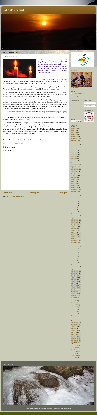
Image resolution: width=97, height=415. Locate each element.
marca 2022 (74, 232)
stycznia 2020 (74, 287)
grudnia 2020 (74, 264)
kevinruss (50, 408)
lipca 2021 (73, 250)
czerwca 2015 (74, 351)
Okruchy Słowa (14, 10)
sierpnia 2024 (74, 171)
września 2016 (74, 322)
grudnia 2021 (74, 238)
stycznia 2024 (74, 185)
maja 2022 (73, 228)
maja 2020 (73, 279)
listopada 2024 (74, 164)
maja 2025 (73, 152)
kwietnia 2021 (74, 256)
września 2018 (74, 291)
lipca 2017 (73, 303)
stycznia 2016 (74, 336)
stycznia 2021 (74, 262)
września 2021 (74, 246)
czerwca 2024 (74, 175)
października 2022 (75, 217)
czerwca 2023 (74, 201)
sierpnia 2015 (74, 347)
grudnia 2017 (74, 295)
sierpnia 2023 (74, 197)
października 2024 (75, 166)
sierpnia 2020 (74, 273)
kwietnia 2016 (74, 330)
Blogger (69, 408)
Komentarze (88, 105)
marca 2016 (74, 332)
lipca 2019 (73, 289)
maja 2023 (73, 203)
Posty (87, 102)
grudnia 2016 (74, 315)
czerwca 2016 (74, 326)
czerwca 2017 (74, 305)
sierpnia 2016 (74, 324)
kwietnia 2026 (74, 128)
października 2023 (75, 191)
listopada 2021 (74, 240)
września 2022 (74, 220)
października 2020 (75, 268)
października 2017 (75, 297)
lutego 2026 (74, 132)
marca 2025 (74, 156)
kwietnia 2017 (74, 307)
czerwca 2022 (74, 226)
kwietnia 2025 (74, 154)
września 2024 (74, 169)
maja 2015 (73, 353)
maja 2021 (73, 254)
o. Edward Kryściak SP (79, 93)
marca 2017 (74, 309)
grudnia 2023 (74, 187)
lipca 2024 (73, 173)
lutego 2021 (74, 260)
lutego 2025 (74, 158)
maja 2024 (73, 177)
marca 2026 (74, 130)
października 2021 (75, 242)
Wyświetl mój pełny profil (77, 96)
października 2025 (75, 140)
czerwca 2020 (74, 277)
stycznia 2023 (74, 211)
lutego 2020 (74, 285)
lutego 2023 (74, 209)
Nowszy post (7, 193)
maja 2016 (73, 328)
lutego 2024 (74, 183)
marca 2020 (74, 283)
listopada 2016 (74, 317)
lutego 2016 (74, 334)
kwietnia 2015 (74, 355)
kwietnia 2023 (74, 205)
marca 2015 (74, 357)
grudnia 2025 (74, 136)
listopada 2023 (74, 189)
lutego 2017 (74, 311)
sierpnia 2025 (74, 146)
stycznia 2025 (74, 160)
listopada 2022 (74, 215)
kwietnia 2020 (74, 281)
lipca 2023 (73, 199)
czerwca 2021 (74, 252)
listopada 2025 (74, 138)
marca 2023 (74, 207)
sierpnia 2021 (74, 248)
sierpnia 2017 (74, 300)
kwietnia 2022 (74, 230)
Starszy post (63, 193)
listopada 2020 (74, 266)
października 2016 (75, 319)
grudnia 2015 (74, 338)
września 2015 (74, 345)
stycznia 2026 (74, 134)
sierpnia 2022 (74, 222)
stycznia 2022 (74, 236)
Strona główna (35, 193)
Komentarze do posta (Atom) (16, 196)
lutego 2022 (74, 234)
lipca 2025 (73, 148)
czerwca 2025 (74, 150)
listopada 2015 (74, 340)
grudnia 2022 (74, 213)
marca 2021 (74, 258)
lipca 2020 (73, 275)
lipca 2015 (73, 349)
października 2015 (75, 342)
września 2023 (74, 195)
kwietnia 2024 (74, 179)
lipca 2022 (73, 224)
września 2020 (74, 271)
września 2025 (74, 144)
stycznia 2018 (74, 293)
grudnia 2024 (74, 162)
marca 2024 (74, 181)
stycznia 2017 (74, 313)
